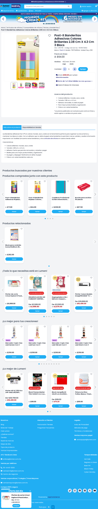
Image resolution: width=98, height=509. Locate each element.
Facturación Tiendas (45, 424)
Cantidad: (58, 69)
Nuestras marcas (7, 441)
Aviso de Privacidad (81, 424)
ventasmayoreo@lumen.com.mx (15, 483)
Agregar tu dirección (89, 11)
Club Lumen (5, 431)
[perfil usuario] (85, 6)
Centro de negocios (10, 474)
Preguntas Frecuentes (45, 428)
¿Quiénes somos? (7, 434)
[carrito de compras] (96, 6)
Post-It (62, 50)
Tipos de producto (8, 447)
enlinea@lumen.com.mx (12, 459)
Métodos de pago (80, 428)
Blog (2, 424)
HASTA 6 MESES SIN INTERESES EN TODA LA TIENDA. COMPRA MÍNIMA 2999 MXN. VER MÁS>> (49, 14)
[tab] (45, 218)
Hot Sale (87, 459)
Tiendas (4, 437)
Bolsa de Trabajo (7, 428)
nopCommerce (54, 497)
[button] (3, 194)
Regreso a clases (90, 462)
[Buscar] (69, 6)
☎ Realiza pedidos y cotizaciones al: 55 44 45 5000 (47, 1)
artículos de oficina (51, 138)
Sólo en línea (33, 290)
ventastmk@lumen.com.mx (13, 471)
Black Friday (88, 469)
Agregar (83, 69)
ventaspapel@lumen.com (86, 440)
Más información (62, 77)
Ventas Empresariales (9, 450)
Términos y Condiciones (83, 431)
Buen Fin (87, 465)
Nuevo (8, 340)
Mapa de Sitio (6, 444)
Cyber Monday (89, 472)
